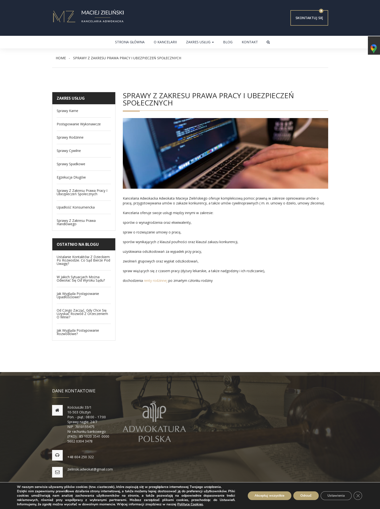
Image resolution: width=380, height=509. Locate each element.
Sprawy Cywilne (69, 150)
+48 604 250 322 (81, 457)
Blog (228, 42)
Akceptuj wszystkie (267, 495)
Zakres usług (200, 42)
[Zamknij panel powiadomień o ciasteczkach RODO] (357, 495)
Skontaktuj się (309, 17)
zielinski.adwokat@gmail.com (90, 469)
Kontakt (250, 42)
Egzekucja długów (71, 177)
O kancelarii (165, 42)
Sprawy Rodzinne (70, 137)
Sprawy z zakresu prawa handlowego (76, 222)
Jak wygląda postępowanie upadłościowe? (78, 295)
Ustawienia (335, 495)
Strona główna (130, 42)
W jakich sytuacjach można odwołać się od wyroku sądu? (81, 278)
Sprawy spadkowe (71, 164)
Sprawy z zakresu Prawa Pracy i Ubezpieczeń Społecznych (82, 192)
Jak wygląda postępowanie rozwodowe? (78, 332)
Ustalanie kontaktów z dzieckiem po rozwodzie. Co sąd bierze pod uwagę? (83, 260)
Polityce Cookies (190, 504)
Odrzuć (304, 495)
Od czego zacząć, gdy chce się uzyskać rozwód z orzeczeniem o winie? (82, 314)
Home (61, 58)
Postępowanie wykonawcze (79, 124)
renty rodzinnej (155, 280)
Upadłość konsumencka (76, 207)
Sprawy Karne (67, 110)
